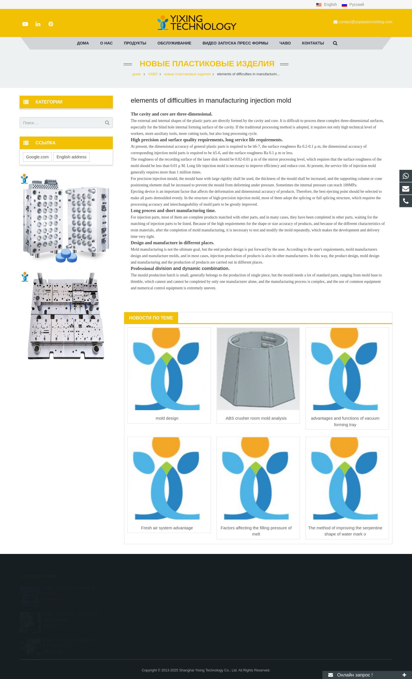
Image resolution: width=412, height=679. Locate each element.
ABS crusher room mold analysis (256, 418)
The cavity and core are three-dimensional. (172, 114)
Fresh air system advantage (167, 527)
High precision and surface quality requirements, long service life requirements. (207, 139)
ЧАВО (153, 74)
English (327, 4)
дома (136, 74)
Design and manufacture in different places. (172, 242)
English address (72, 156)
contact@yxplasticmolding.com (365, 22)
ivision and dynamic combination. (194, 268)
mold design (167, 418)
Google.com (37, 156)
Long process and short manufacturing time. (173, 210)
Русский (352, 4)
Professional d (144, 268)
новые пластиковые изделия (206, 63)
